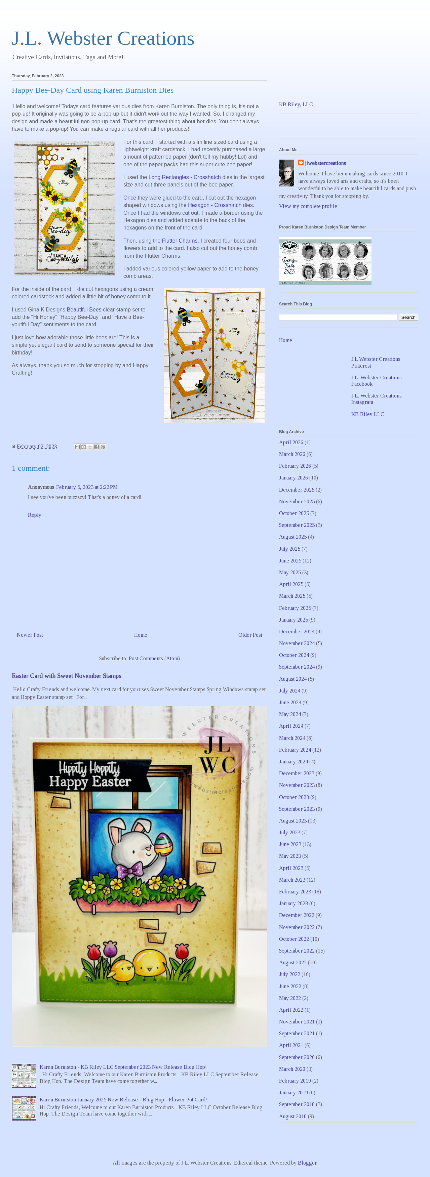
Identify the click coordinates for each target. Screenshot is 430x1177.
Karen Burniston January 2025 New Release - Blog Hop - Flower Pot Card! (123, 1099)
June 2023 (290, 844)
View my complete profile (308, 206)
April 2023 (291, 868)
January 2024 (293, 761)
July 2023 (289, 832)
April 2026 (291, 442)
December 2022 (296, 915)
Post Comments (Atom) (154, 658)
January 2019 (293, 1092)
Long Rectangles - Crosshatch (185, 177)
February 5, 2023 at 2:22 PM (87, 487)
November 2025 (297, 501)
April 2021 (291, 1045)
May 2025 (290, 572)
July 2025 (289, 549)
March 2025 (292, 596)
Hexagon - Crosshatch (214, 205)
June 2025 (290, 560)
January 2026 (293, 477)
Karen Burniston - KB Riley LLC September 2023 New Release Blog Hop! (123, 1067)
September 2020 (297, 1057)
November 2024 (297, 643)
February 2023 (295, 891)
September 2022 (297, 951)
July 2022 (289, 974)
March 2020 (292, 1069)
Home (140, 635)
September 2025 (297, 525)
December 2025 (296, 490)
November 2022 (297, 927)
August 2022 (293, 962)
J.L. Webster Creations (103, 38)
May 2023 (290, 856)
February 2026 (295, 466)
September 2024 (297, 667)
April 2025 (291, 584)
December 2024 (296, 631)
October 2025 (294, 513)
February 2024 (295, 750)
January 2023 (293, 903)
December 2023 (296, 773)
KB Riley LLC (367, 414)
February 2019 (295, 1081)
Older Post (250, 635)
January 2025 (293, 620)
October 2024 (294, 655)
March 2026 (292, 454)
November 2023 (297, 785)
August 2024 (293, 679)
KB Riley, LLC (296, 104)
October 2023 (294, 797)
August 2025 (293, 537)
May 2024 (290, 714)
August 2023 (293, 821)
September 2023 (297, 809)
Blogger (307, 1163)
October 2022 (294, 939)
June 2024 (290, 702)
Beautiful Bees (84, 309)
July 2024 (289, 690)
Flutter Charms (180, 241)
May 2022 (290, 998)
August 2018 (293, 1116)
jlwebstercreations (325, 163)
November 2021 (297, 1021)
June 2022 (290, 986)
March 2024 (292, 738)
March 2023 (292, 880)
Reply (34, 515)
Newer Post (30, 635)
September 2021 (297, 1033)
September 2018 (297, 1104)
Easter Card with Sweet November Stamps (66, 675)
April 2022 (291, 1010)
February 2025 (295, 608)
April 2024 (291, 726)
